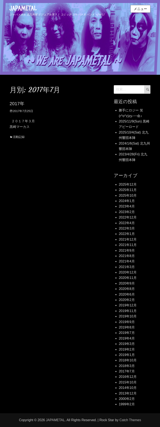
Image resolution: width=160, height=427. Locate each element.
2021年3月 (127, 267)
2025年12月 (127, 184)
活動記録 (19, 137)
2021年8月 (127, 256)
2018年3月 (127, 366)
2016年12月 (127, 376)
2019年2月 (127, 349)
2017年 (17, 103)
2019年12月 (127, 305)
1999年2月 (127, 404)
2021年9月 (127, 250)
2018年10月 (127, 360)
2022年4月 (127, 223)
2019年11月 (127, 311)
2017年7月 (127, 371)
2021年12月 (127, 239)
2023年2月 (127, 212)
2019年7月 (127, 333)
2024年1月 (127, 201)
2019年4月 (127, 338)
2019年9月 (127, 322)
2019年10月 (127, 316)
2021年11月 (127, 245)
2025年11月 (127, 190)
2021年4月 (127, 261)
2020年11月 (127, 278)
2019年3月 (127, 344)
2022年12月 (127, 217)
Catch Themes (130, 420)
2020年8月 (127, 289)
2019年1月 (127, 355)
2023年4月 (127, 206)
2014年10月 (127, 388)
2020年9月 (127, 283)
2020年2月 (127, 300)
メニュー (140, 9)
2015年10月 (127, 382)
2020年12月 (127, 272)
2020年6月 (127, 294)
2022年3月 (127, 228)
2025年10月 (127, 195)
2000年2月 (127, 399)
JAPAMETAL (23, 8)
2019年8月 (127, 327)
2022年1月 (127, 234)
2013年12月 (127, 393)
